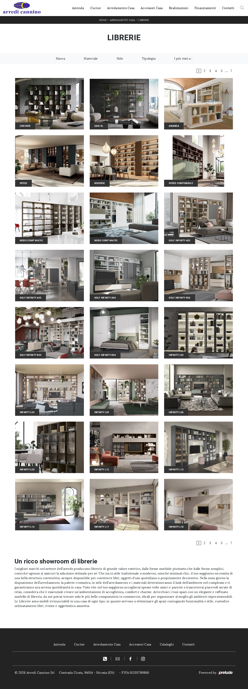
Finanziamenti (205, 8)
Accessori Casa (152, 8)
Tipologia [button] (149, 58)
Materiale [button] (91, 58)
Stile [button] (120, 58)
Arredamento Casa (120, 8)
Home (103, 20)
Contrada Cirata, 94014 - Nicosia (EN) (86, 672)
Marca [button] (60, 58)
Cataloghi (167, 644)
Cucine (95, 8)
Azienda (78, 8)
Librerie (143, 20)
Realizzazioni (178, 8)
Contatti (228, 8)
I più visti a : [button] (183, 58)
